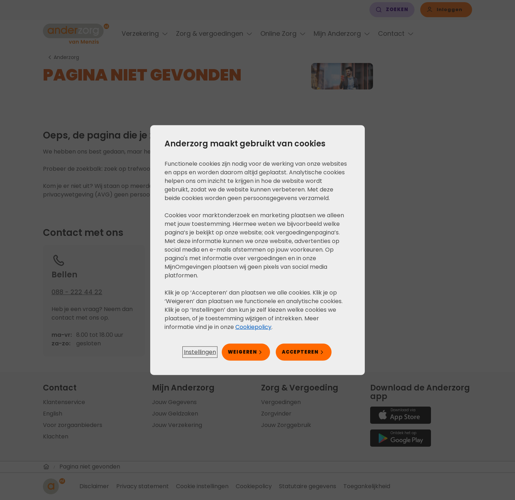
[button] (200, 352)
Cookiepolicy (253, 326)
